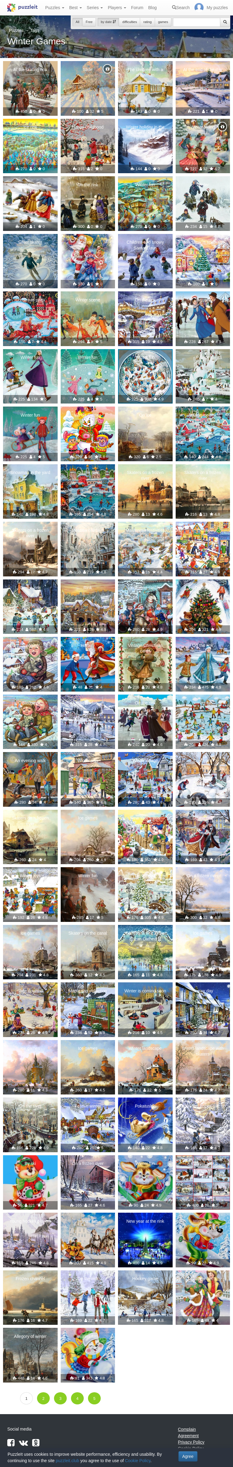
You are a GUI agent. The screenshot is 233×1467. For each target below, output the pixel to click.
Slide (88, 69)
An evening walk (30, 760)
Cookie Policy (137, 1460)
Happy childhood (87, 127)
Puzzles (54, 7)
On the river (30, 1106)
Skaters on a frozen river (145, 475)
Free (89, 22)
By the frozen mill (203, 1106)
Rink (87, 242)
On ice (145, 415)
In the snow (203, 530)
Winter (203, 184)
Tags (34, 30)
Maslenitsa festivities (145, 530)
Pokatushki (145, 1106)
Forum (137, 7)
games (163, 22)
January (202, 299)
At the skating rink (30, 69)
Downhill (203, 587)
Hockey (88, 645)
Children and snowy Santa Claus (145, 245)
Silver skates (30, 242)
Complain (187, 1429)
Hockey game (145, 1278)
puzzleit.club (67, 1460)
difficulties (129, 22)
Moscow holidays (88, 530)
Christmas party (30, 299)
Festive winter (88, 1106)
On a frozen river (202, 875)
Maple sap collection (88, 990)
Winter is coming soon (145, 990)
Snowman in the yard (30, 472)
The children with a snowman (145, 72)
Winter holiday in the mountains (145, 130)
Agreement (188, 1435)
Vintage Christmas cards (145, 648)
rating (147, 22)
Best (75, 7)
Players (117, 7)
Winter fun (145, 184)
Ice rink (30, 127)
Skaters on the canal (87, 933)
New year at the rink (145, 1221)
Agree (188, 1456)
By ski (30, 1163)
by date (108, 22)
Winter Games (87, 415)
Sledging (30, 645)
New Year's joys (145, 818)
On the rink (87, 184)
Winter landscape (145, 1048)
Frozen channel (30, 1278)
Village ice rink (202, 415)
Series (95, 7)
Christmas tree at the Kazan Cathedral (145, 936)
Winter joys (87, 760)
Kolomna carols (145, 587)
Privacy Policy (191, 1442)
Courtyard (203, 760)
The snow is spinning (203, 242)
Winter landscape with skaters (203, 1051)
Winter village (145, 760)
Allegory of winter (30, 1336)
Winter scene (87, 299)
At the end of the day (202, 69)
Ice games (88, 818)
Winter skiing (203, 127)
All (77, 22)
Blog (152, 7)
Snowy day (202, 990)
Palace (202, 357)
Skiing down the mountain (30, 187)
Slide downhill (30, 990)
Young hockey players (30, 1221)
